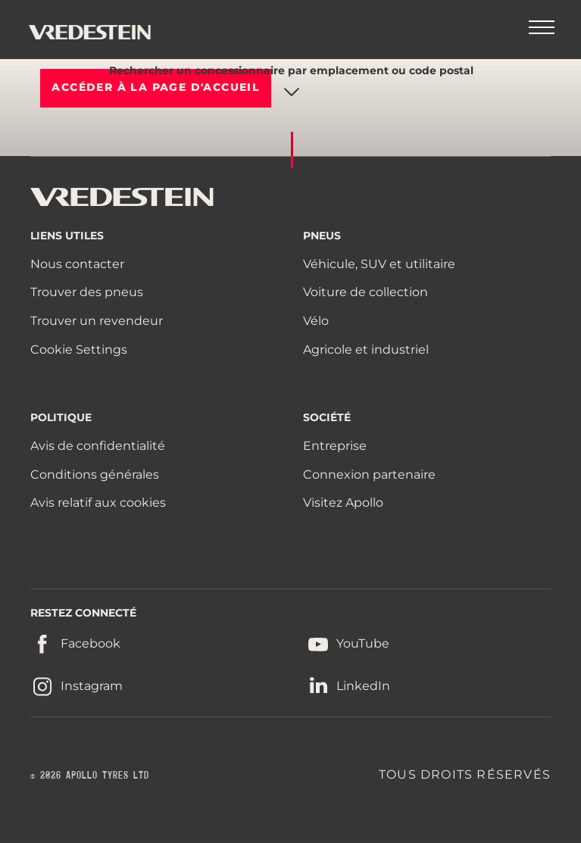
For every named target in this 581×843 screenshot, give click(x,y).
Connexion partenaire (369, 474)
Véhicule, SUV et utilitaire (379, 264)
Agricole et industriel (366, 349)
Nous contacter (77, 264)
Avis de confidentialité (97, 446)
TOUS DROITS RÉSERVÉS (465, 774)
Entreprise (335, 446)
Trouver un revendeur (96, 321)
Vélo (316, 321)
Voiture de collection (365, 292)
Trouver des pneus (86, 292)
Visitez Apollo (343, 502)
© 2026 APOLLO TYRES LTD (89, 775)
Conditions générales (94, 474)
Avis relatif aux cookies (98, 502)
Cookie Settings (78, 350)
